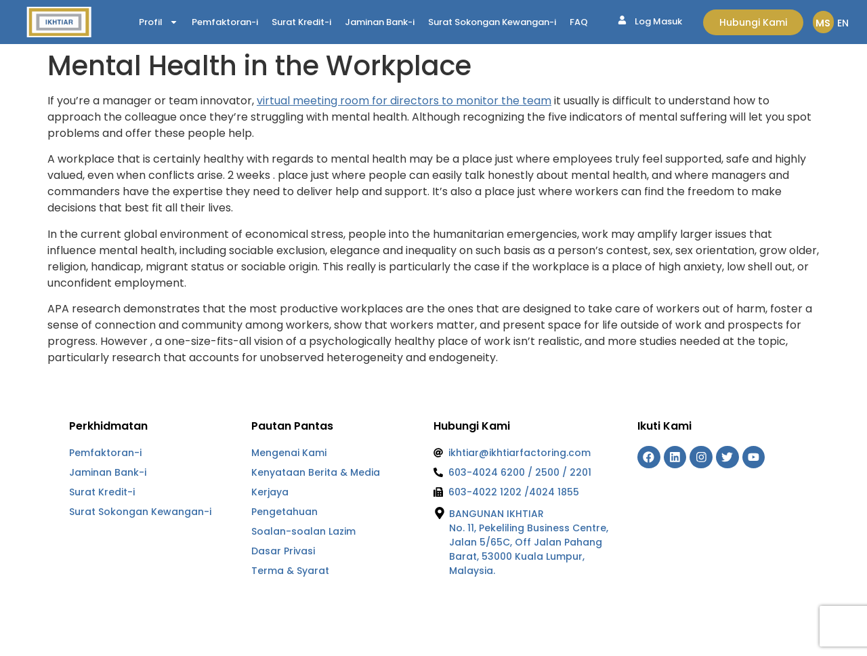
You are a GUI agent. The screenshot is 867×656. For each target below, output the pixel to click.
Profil (158, 22)
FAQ (579, 22)
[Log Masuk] (622, 20)
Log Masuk (658, 21)
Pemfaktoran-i (225, 22)
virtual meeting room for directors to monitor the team (404, 100)
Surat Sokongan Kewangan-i (492, 22)
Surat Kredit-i (301, 22)
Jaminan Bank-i (380, 22)
